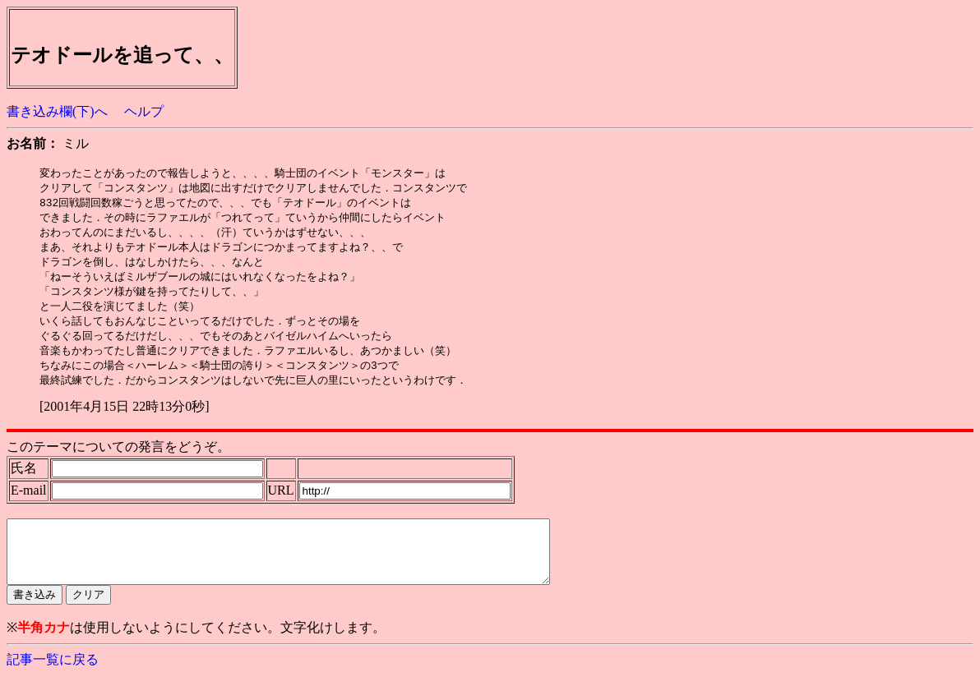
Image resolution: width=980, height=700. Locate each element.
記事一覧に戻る (53, 684)
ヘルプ (144, 111)
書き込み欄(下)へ (57, 111)
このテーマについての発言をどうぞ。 (118, 459)
